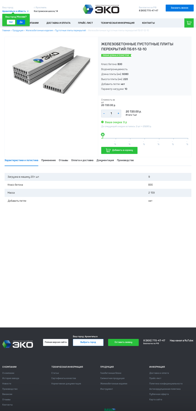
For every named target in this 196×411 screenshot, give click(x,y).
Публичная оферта (159, 394)
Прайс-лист (85, 23)
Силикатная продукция (112, 378)
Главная (6, 30)
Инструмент (106, 389)
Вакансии (7, 394)
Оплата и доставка (82, 160)
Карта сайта (155, 399)
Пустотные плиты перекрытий (70, 30)
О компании (31, 23)
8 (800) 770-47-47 (148, 10)
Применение (48, 160)
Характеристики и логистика (21, 160)
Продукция (17, 30)
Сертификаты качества (63, 378)
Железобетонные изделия (39, 30)
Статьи (55, 373)
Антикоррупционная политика (165, 389)
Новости (6, 383)
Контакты (148, 23)
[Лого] (101, 9)
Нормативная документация (66, 383)
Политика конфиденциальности (166, 383)
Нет (11, 22)
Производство (125, 160)
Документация (105, 160)
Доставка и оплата (58, 23)
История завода (10, 378)
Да (21, 22)
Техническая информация (117, 23)
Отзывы (63, 160)
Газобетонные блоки (110, 373)
